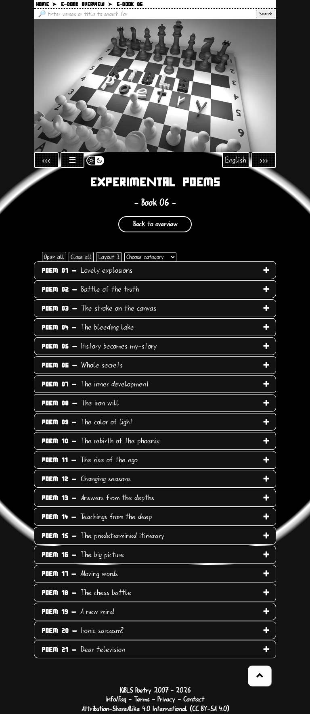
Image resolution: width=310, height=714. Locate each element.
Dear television (83, 649)
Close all (81, 257)
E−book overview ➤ (86, 4)
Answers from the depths (98, 498)
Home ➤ (46, 4)
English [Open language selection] (235, 160)
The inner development (95, 384)
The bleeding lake (88, 327)
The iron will (80, 403)
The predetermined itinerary (103, 536)
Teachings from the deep (97, 517)
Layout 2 (108, 257)
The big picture (83, 555)
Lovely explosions (87, 270)
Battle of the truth (90, 289)
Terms (141, 699)
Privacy (166, 699)
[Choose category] (150, 257)
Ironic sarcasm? (83, 630)
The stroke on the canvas (99, 308)
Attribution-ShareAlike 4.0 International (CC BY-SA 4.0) (155, 709)
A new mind (78, 612)
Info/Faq (116, 699)
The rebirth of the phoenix (100, 441)
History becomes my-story (99, 346)
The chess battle (86, 593)
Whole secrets (82, 365)
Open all (54, 257)
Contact (193, 699)
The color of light (87, 422)
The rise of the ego (90, 460)
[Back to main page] (155, 85)
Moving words (80, 574)
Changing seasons (86, 479)
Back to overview (155, 224)
